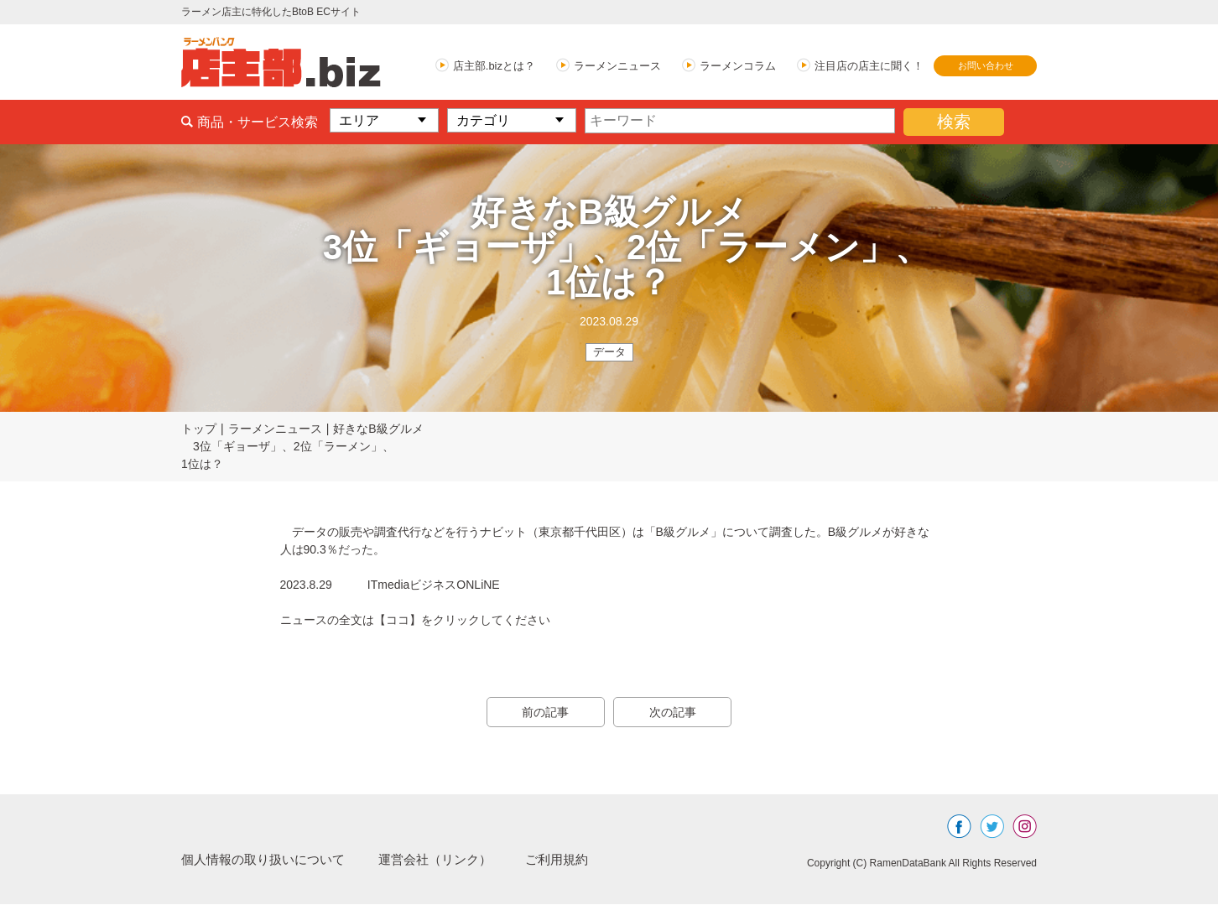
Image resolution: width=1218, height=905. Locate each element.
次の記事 (676, 713)
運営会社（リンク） (449, 860)
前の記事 (541, 713)
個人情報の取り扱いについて (268, 860)
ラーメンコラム (738, 66)
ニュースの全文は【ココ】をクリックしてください (415, 620)
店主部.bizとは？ (494, 66)
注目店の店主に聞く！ (869, 66)
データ (609, 352)
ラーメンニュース (617, 66)
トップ (198, 429)
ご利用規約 (577, 860)
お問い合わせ (985, 65)
